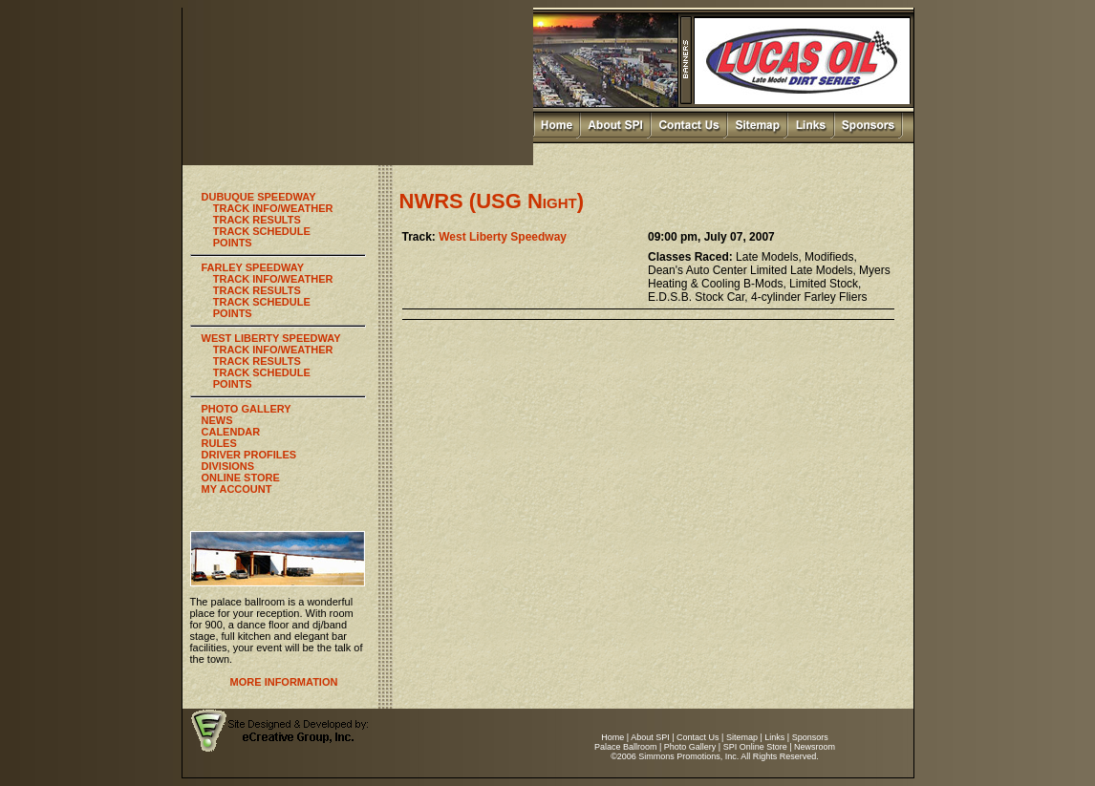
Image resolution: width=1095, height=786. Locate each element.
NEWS (217, 420)
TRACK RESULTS (257, 219)
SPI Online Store (755, 747)
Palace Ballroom (625, 747)
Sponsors (810, 737)
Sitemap (742, 737)
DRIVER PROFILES (249, 454)
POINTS (232, 242)
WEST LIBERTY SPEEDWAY (271, 338)
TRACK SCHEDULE (262, 231)
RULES (219, 443)
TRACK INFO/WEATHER (273, 208)
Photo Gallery (690, 747)
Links (774, 737)
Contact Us (697, 737)
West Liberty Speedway (503, 237)
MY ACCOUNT (237, 489)
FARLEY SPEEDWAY (253, 267)
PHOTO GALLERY (246, 408)
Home (612, 737)
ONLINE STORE (241, 477)
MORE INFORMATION (284, 682)
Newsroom (814, 747)
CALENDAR (231, 431)
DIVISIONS (228, 466)
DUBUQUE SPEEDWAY (259, 196)
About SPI (650, 737)
